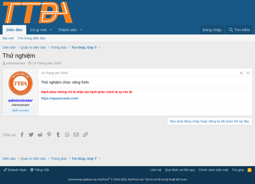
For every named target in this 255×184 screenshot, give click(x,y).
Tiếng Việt (39, 170)
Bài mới (8, 38)
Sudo (183, 179)
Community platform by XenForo (106, 179)
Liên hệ (155, 170)
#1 (248, 73)
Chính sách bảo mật (213, 170)
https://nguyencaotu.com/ (59, 98)
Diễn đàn (14, 30)
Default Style (15, 170)
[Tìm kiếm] (239, 29)
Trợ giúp (238, 170)
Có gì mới (38, 30)
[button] (50, 29)
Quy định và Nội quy (180, 170)
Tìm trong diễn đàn (32, 38)
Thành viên (67, 30)
